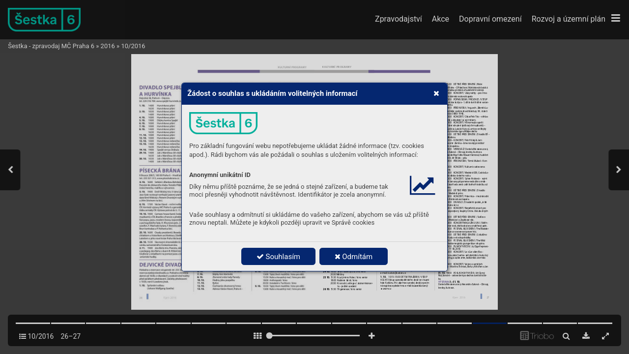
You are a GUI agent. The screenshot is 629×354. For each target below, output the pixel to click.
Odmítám (354, 256)
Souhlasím (278, 256)
